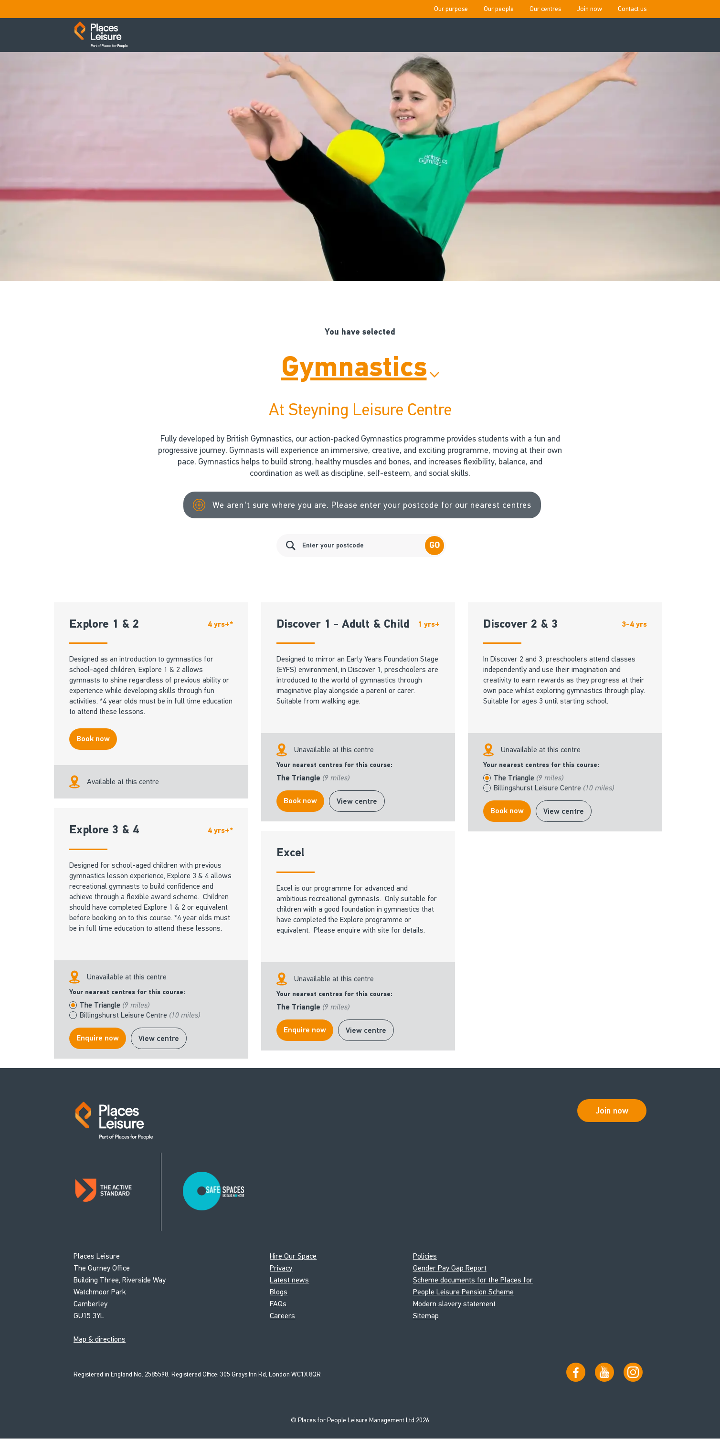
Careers (282, 1316)
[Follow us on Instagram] (633, 1372)
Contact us (632, 9)
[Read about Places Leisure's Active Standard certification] (118, 1192)
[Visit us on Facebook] (575, 1372)
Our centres (545, 9)
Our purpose (451, 9)
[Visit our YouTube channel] (604, 1372)
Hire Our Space (293, 1256)
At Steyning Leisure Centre (360, 409)
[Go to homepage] (101, 35)
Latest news (289, 1280)
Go (434, 545)
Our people (499, 9)
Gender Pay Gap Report (450, 1268)
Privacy (281, 1268)
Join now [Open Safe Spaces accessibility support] (612, 1110)
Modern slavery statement (454, 1304)
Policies (425, 1256)
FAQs (278, 1304)
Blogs (278, 1292)
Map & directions (100, 1339)
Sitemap (426, 1316)
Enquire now (97, 1038)
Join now (589, 9)
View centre (357, 801)
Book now (93, 739)
